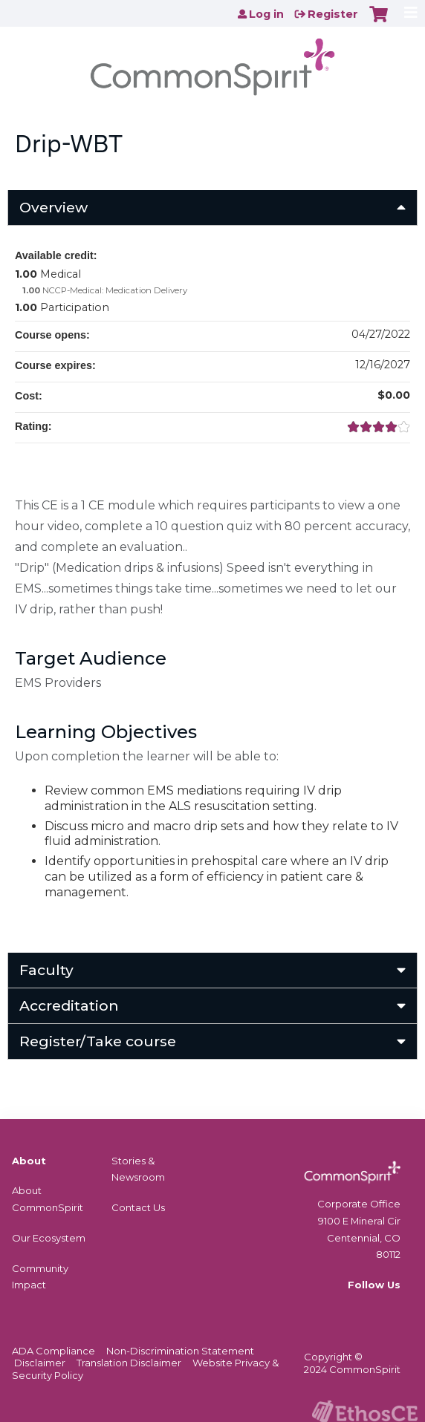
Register (333, 14)
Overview (53, 207)
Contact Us (138, 1207)
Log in (266, 14)
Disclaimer (39, 1363)
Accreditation (69, 1005)
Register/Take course (97, 1041)
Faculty (46, 970)
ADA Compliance (53, 1351)
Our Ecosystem (48, 1238)
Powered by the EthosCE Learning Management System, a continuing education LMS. (365, 1411)
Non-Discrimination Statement (180, 1351)
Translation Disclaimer (129, 1363)
